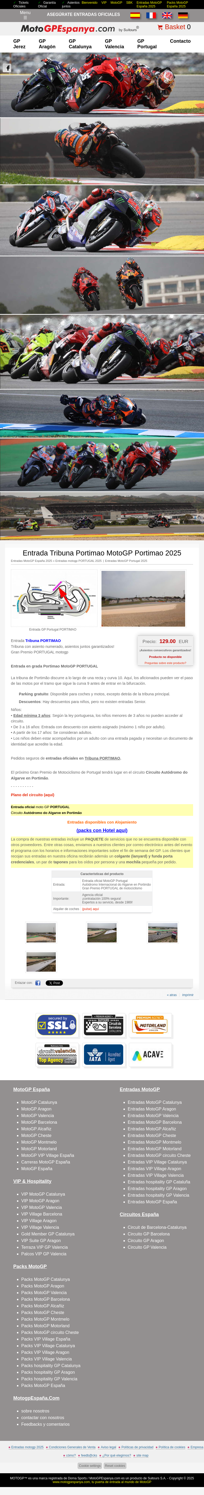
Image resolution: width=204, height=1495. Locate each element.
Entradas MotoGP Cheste (152, 1135)
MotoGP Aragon (36, 1109)
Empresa (196, 1447)
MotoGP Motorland (39, 1149)
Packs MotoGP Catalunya (45, 1279)
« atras (172, 995)
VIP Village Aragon (39, 1220)
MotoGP (116, 3)
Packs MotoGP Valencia (44, 1292)
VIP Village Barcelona (41, 1214)
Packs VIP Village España (45, 1339)
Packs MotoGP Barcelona (45, 1299)
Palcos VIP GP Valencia (43, 1254)
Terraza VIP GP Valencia (44, 1247)
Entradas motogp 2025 (27, 1447)
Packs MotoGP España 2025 (177, 4)
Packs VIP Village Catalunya (48, 1345)
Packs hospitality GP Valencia (49, 1379)
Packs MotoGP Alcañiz (42, 1306)
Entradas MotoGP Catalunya (155, 1102)
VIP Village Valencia (40, 1227)
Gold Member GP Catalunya (48, 1234)
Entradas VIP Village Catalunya (157, 1162)
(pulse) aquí (90, 909)
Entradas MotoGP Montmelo (154, 1142)
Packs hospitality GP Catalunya (50, 1365)
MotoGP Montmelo (39, 1142)
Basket (175, 27)
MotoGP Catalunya (39, 1102)
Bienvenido (89, 3)
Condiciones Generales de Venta (72, 1447)
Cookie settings (90, 1466)
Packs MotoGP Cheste (42, 1312)
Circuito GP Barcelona (149, 1234)
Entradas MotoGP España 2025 (149, 4)
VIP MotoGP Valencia (41, 1207)
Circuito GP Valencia (147, 1247)
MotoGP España (36, 1168)
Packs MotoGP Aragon (42, 1286)
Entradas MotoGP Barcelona (155, 1122)
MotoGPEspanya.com (104, 1478)
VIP (104, 3)
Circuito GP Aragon (146, 1240)
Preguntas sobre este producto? (165, 663)
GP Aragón (47, 43)
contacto (180, 41)
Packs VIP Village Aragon (45, 1352)
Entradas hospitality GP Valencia (158, 1195)
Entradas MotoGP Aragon (152, 1109)
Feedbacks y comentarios (45, 1424)
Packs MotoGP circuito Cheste (50, 1332)
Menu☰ (25, 15)
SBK (129, 3)
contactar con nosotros (42, 1417)
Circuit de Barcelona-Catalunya (157, 1227)
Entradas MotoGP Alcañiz (152, 1129)
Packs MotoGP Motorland (45, 1326)
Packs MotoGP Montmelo (45, 1319)
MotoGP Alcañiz (36, 1129)
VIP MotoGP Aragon (40, 1201)
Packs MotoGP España (43, 1385)
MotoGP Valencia (37, 1115)
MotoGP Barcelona (39, 1122)
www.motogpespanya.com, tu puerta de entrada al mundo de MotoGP (102, 1482)
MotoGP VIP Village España (47, 1155)
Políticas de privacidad (137, 1447)
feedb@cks (89, 1455)
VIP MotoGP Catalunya (43, 1194)
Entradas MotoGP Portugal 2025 (126, 560)
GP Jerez (19, 43)
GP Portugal (147, 43)
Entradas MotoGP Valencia (153, 1115)
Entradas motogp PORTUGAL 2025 (78, 560)
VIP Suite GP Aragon (41, 1240)
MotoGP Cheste (36, 1135)
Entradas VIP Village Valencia (156, 1175)
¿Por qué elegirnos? (116, 1455)
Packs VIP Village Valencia (46, 1359)
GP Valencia (114, 43)
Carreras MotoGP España (45, 1162)
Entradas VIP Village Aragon (154, 1168)
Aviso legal (108, 1447)
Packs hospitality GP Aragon (48, 1372)
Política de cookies (172, 1447)
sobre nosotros (35, 1411)
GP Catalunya (80, 43)
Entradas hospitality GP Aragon (157, 1188)
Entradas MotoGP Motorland (154, 1149)
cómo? (71, 1455)
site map (142, 1455)
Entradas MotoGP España (152, 1202)
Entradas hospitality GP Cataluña (159, 1182)
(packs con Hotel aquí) (102, 830)
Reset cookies (115, 1466)
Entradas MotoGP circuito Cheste (159, 1155)
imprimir (188, 995)
